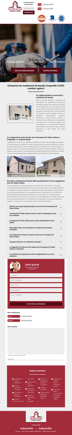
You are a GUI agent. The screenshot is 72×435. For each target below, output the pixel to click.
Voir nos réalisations (24, 70)
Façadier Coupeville (43, 388)
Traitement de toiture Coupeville (31, 384)
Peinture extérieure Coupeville (17, 387)
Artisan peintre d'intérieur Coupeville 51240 (44, 395)
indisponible (48, 4)
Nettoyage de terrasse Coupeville (18, 394)
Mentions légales (50, 431)
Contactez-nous (50, 70)
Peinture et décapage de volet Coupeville (31, 398)
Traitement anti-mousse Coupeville (31, 390)
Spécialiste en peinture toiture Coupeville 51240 (57, 382)
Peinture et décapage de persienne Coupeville (44, 382)
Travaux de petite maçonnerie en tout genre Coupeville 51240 (57, 394)
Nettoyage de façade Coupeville (18, 381)
